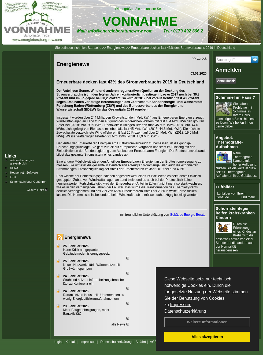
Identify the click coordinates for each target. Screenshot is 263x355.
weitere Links (37, 190)
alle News (120, 324)
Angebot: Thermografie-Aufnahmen (229, 142)
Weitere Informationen (207, 322)
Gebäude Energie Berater (188, 215)
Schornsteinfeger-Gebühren (28, 181)
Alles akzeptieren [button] (207, 337)
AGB (153, 342)
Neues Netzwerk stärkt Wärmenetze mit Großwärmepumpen (91, 266)
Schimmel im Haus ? (235, 97)
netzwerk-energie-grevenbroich (22, 162)
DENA (14, 168)
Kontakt (71, 342)
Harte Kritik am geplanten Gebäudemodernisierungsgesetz (86, 251)
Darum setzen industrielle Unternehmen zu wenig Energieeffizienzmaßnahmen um (93, 297)
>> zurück (199, 58)
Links (10, 156)
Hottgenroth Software (24, 172)
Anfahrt (141, 342)
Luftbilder (225, 187)
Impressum (180, 304)
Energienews (78, 237)
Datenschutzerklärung (185, 311)
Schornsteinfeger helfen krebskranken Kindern (235, 213)
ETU (13, 177)
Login (58, 342)
